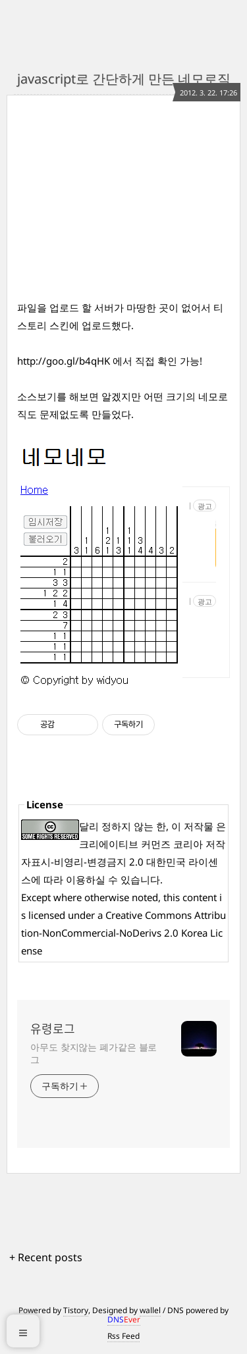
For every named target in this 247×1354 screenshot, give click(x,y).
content (199, 897)
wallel (150, 1310)
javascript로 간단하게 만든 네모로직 (124, 79)
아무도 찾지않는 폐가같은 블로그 (93, 1053)
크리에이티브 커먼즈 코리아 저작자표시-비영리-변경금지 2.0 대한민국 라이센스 (123, 861)
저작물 (198, 826)
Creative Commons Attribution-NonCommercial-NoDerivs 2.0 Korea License (123, 932)
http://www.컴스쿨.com (189, 505)
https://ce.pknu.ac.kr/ (189, 601)
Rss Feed (123, 1335)
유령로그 (52, 1029)
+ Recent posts (45, 1257)
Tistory (75, 1310)
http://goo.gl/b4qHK (63, 360)
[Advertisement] (131, 211)
